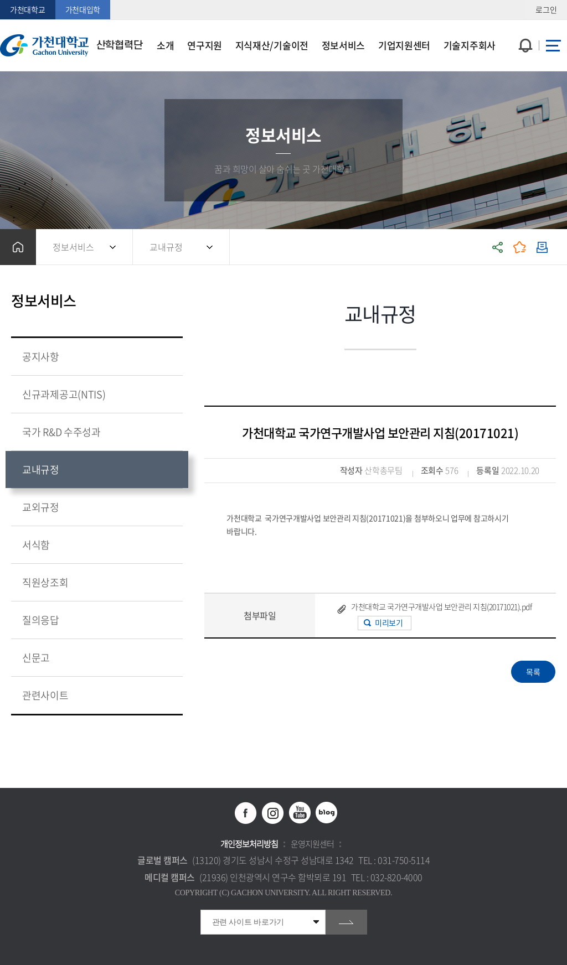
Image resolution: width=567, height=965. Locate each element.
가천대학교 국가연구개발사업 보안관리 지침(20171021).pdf (441, 606)
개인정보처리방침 (249, 843)
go (346, 922)
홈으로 (18, 247)
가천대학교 (27, 9)
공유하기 (498, 247)
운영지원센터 (312, 843)
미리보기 (389, 622)
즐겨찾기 (520, 247)
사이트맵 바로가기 (553, 45)
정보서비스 (73, 246)
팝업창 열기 (524, 25)
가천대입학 (83, 9)
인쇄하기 (542, 247)
